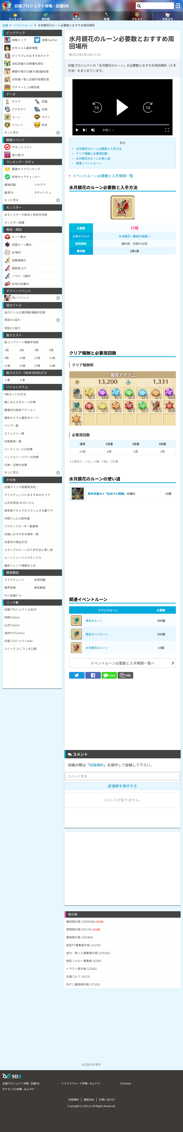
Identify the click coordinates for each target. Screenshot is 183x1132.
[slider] (122, 124)
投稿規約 (96, 764)
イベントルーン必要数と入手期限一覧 (103, 175)
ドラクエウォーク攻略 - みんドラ (80, 1083)
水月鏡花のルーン (97, 648)
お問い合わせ (107, 1099)
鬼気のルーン (94, 620)
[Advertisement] (122, 301)
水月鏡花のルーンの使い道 (93, 158)
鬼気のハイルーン (97, 634)
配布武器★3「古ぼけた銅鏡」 (107, 493)
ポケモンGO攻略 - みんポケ (18, 1089)
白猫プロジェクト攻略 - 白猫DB (41, 6)
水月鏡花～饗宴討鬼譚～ (134, 236)
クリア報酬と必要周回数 (91, 153)
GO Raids (125, 1083)
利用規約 (73, 1099)
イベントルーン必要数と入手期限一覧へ (123, 663)
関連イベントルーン (89, 163)
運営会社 (89, 1099)
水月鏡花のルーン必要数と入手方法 (99, 149)
